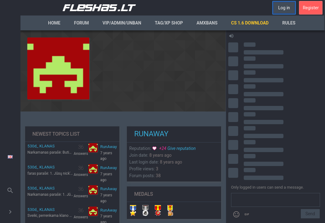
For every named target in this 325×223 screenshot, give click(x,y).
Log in (284, 7)
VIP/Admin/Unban (122, 22)
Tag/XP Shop (169, 22)
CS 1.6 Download (250, 22)
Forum (81, 22)
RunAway (108, 146)
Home (54, 22)
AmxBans (207, 22)
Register (310, 7)
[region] (123, 126)
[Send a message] (275, 200)
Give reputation (174, 148)
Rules (288, 22)
